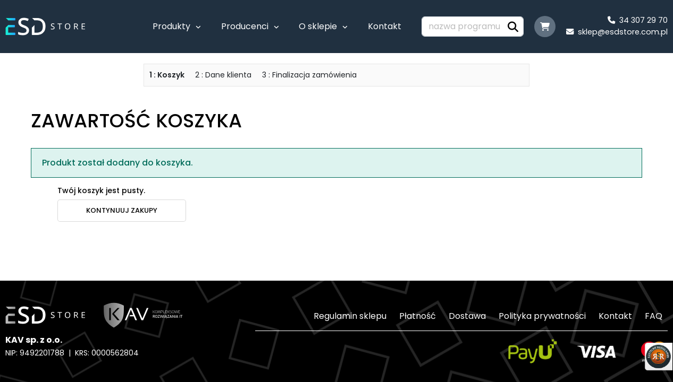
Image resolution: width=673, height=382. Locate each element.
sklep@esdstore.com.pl (617, 32)
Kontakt (384, 26)
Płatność (417, 316)
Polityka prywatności (542, 316)
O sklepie (318, 26)
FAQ (653, 316)
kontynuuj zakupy (121, 210)
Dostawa (467, 316)
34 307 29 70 (638, 20)
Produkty (171, 26)
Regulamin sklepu (350, 316)
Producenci (244, 26)
